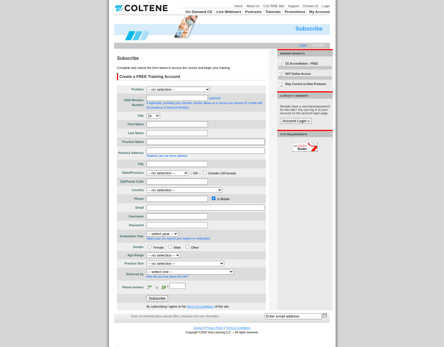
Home (238, 6)
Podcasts (253, 12)
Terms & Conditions (200, 306)
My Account (319, 12)
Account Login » (295, 121)
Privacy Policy (214, 327)
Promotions (295, 12)
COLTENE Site (273, 6)
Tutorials (273, 12)
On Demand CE (198, 12)
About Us (253, 6)
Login (326, 6)
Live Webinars (228, 12)
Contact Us (310, 6)
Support (293, 6)
